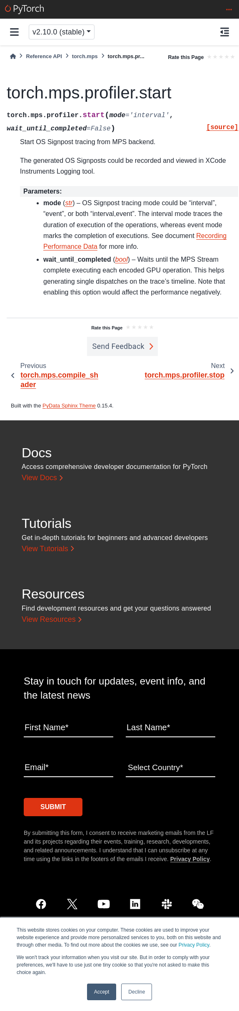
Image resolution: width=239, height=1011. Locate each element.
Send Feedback (118, 346)
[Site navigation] (14, 32)
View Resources (49, 619)
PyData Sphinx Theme (69, 405)
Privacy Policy (194, 945)
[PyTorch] (24, 9)
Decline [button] (136, 992)
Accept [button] (102, 992)
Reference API (44, 56)
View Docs (39, 478)
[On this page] (224, 32)
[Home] (13, 56)
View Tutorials (45, 549)
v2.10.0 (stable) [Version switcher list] (58, 32)
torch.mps (85, 56)
